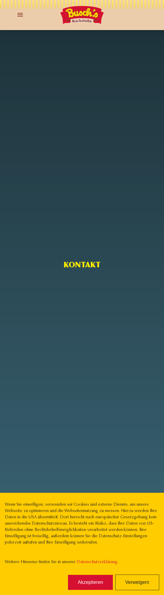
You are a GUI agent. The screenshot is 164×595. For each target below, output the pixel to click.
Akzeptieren (90, 582)
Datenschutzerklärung (97, 562)
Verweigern (137, 582)
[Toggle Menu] (20, 15)
